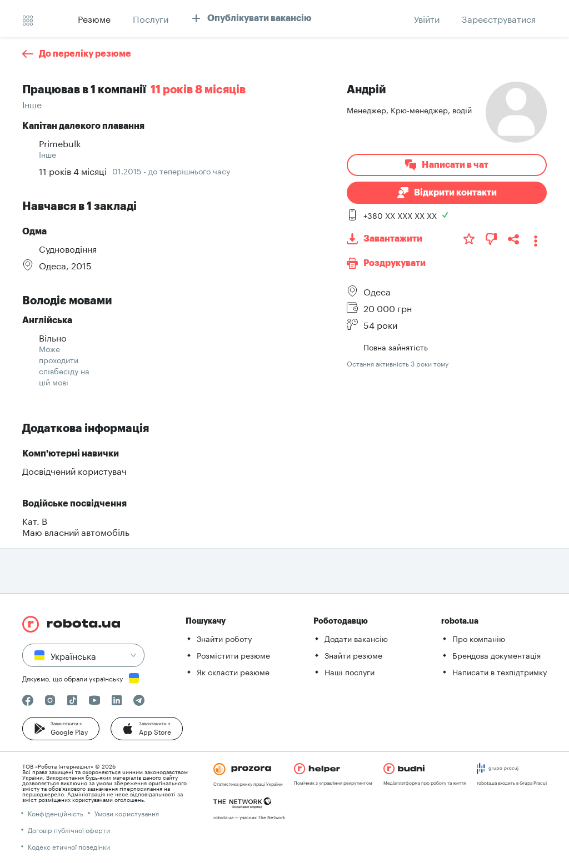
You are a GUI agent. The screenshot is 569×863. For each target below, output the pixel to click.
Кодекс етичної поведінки (69, 846)
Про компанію (478, 638)
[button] (60, 728)
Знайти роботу (224, 638)
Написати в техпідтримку (499, 671)
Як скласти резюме (233, 671)
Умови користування (126, 812)
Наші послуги (350, 671)
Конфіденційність (55, 812)
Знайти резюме (353, 655)
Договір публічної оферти (69, 829)
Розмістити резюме (233, 655)
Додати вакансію (356, 638)
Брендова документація (496, 655)
